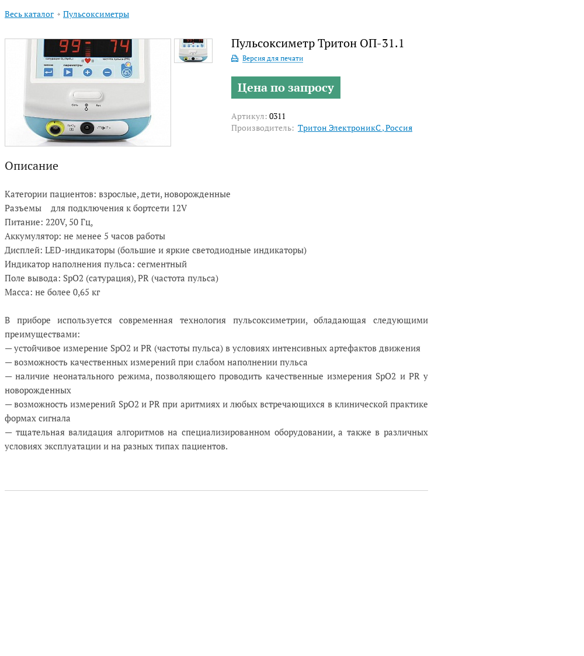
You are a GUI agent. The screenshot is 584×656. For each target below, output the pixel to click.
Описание (31, 166)
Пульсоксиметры (96, 13)
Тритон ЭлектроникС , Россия (355, 127)
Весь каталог (29, 13)
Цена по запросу (286, 87)
